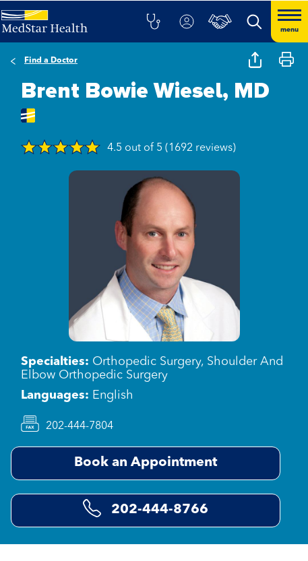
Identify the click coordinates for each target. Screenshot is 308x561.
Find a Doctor (51, 61)
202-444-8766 (145, 508)
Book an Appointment (145, 462)
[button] (153, 21)
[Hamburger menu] (289, 21)
